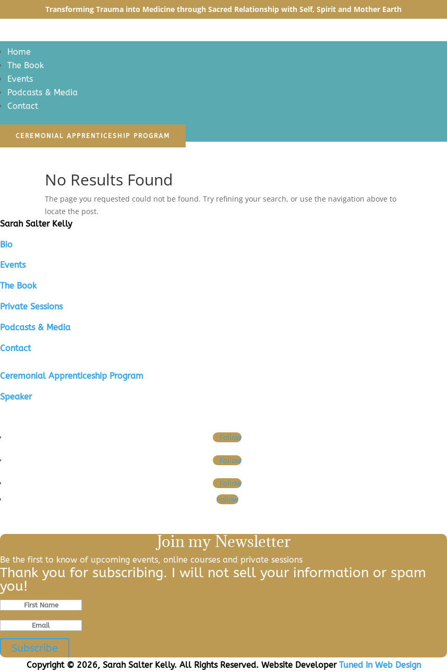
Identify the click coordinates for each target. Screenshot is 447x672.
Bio (6, 245)
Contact (22, 106)
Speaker (16, 397)
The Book (25, 65)
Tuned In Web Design (380, 665)
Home (19, 52)
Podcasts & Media (42, 92)
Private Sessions (31, 307)
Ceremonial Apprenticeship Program (93, 136)
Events (20, 79)
